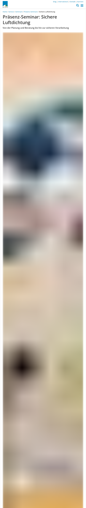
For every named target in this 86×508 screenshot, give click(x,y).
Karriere (80, 2)
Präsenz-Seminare (31, 12)
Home (5, 12)
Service (11, 12)
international (63, 2)
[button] (77, 6)
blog (54, 2)
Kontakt (72, 2)
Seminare (19, 12)
